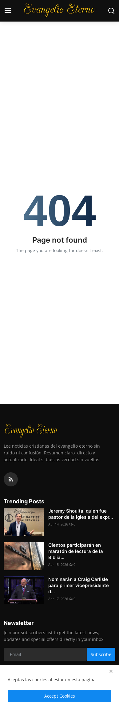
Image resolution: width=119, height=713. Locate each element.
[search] (111, 11)
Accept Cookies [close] (59, 696)
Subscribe (101, 654)
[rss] (11, 479)
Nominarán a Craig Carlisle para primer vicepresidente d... (78, 585)
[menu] (7, 11)
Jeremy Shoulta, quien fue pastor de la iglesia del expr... (80, 514)
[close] (111, 671)
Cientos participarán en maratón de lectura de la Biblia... (75, 551)
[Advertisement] (59, 62)
